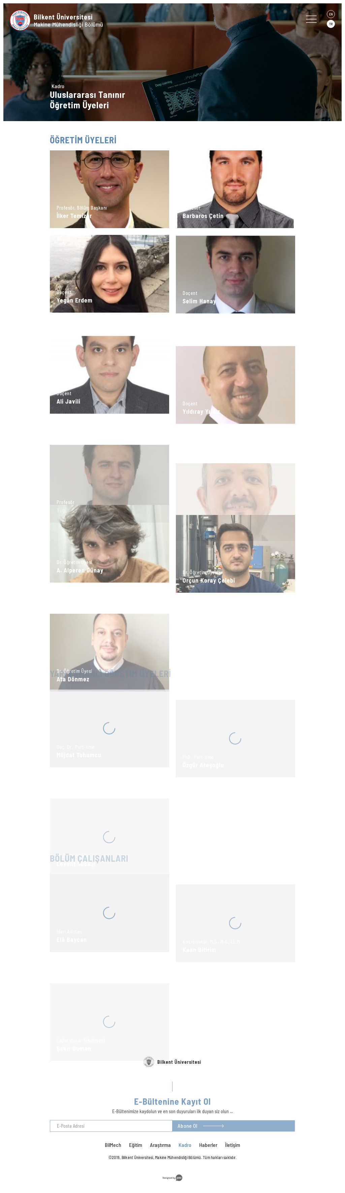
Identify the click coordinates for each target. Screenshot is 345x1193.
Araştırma (160, 1145)
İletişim (232, 1145)
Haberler (208, 1145)
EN (331, 14)
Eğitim (135, 1145)
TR (331, 24)
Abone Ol (187, 1132)
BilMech (113, 1145)
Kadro (58, 86)
